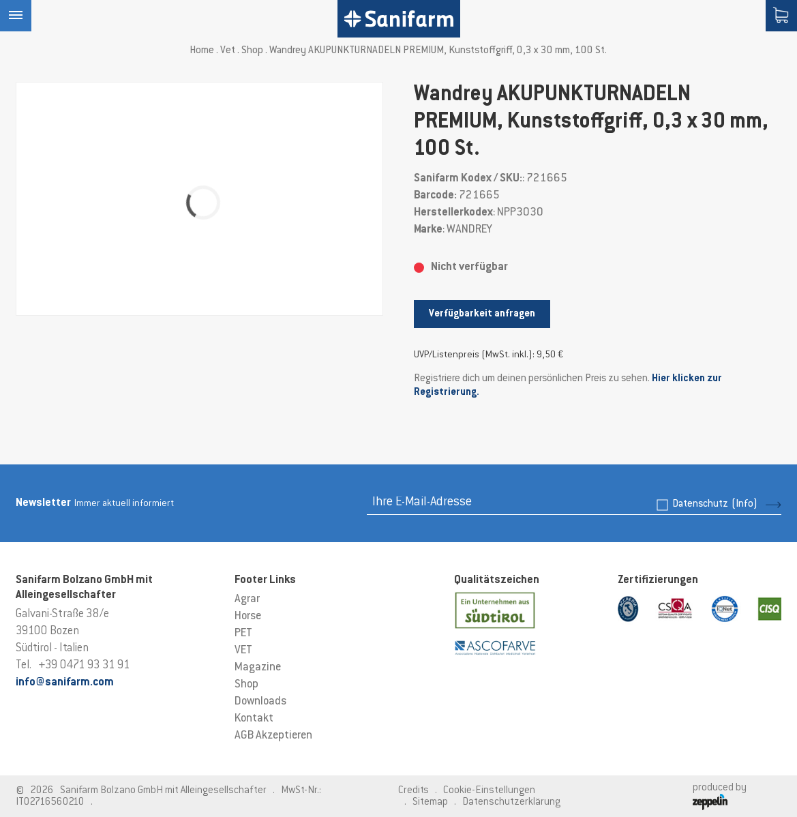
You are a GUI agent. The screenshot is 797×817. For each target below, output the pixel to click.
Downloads (260, 701)
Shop (252, 51)
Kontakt (254, 718)
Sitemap (430, 802)
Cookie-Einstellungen (489, 791)
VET (243, 650)
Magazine (258, 667)
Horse (248, 616)
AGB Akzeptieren (273, 735)
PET (243, 633)
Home (202, 51)
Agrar (247, 599)
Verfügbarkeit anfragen (482, 314)
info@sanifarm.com (65, 682)
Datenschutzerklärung (511, 802)
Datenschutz (714, 504)
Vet (227, 51)
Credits (413, 791)
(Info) (744, 504)
